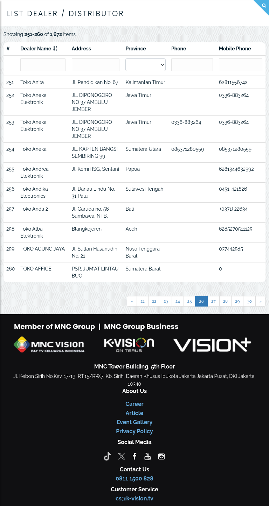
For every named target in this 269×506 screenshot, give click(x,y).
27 (213, 301)
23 (166, 301)
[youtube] (147, 456)
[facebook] (134, 456)
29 (237, 301)
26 (201, 301)
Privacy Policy (134, 431)
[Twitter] (122, 456)
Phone (178, 48)
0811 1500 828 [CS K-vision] (134, 478)
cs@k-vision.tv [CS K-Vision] (134, 498)
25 (189, 301)
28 (225, 301)
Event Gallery (135, 422)
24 (177, 301)
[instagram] (161, 456)
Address (81, 48)
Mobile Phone (235, 48)
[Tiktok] (108, 456)
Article (135, 413)
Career (134, 404)
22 (154, 301)
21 (142, 301)
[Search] (261, 8)
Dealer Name (35, 48)
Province (135, 48)
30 (249, 301)
